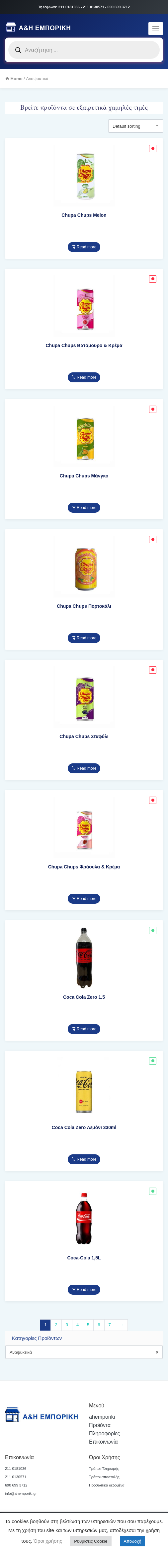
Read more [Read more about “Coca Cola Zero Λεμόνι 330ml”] (84, 1159)
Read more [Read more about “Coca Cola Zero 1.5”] (84, 1029)
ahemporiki (102, 1417)
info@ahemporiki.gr (21, 1493)
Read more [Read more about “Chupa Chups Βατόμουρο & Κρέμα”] (84, 377)
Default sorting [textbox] (126, 126)
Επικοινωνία (103, 1442)
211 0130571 (15, 1477)
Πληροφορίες (104, 1433)
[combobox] (84, 1352)
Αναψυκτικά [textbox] (84, 1352)
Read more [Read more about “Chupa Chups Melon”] (84, 247)
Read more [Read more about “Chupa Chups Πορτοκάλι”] (84, 638)
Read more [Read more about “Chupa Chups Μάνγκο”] (84, 507)
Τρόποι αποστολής (104, 1477)
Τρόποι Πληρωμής (104, 1469)
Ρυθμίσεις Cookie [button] (90, 1541)
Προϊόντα (100, 1425)
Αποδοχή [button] (132, 1541)
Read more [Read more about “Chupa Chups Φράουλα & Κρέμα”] (84, 898)
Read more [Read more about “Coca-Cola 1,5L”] (84, 1289)
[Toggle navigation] (155, 28)
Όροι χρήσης (47, 1541)
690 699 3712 (16, 1485)
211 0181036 (15, 1469)
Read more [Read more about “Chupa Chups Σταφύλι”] (84, 768)
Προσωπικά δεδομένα (107, 1485)
